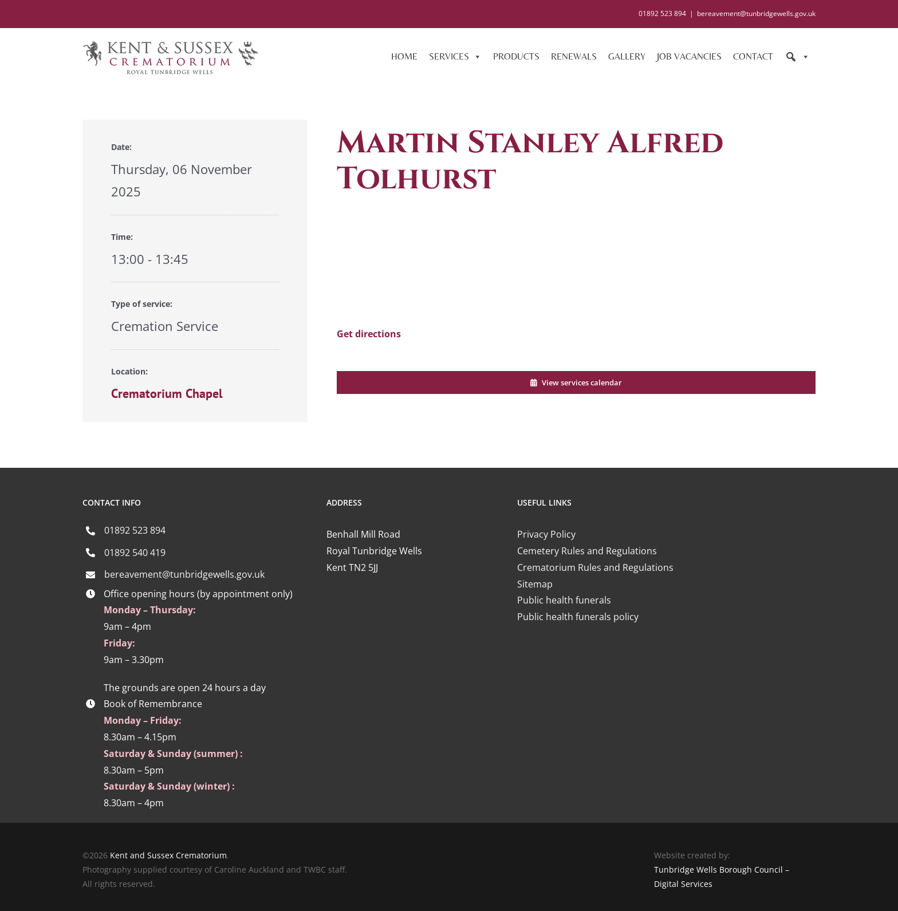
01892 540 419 (135, 552)
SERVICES (455, 56)
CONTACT (753, 56)
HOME (404, 56)
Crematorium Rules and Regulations (595, 567)
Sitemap (535, 584)
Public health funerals (564, 600)
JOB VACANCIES (689, 56)
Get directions (369, 334)
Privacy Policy (546, 534)
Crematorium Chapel (166, 393)
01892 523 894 (135, 530)
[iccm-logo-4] (601, 667)
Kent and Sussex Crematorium (168, 855)
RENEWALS (574, 56)
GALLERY (626, 56)
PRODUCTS (516, 56)
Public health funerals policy (578, 616)
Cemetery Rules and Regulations (587, 551)
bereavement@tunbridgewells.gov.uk (756, 13)
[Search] (797, 56)
